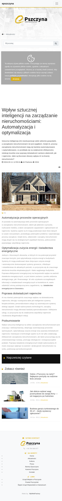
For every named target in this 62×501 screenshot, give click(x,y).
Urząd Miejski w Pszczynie (31, 479)
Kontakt (32, 472)
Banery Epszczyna (32, 467)
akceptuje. (16, 79)
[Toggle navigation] (56, 3)
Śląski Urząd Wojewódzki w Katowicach (32, 485)
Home (32, 456)
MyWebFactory (34, 493)
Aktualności (44, 383)
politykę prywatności (19, 76)
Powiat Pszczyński (31, 482)
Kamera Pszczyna (31, 469)
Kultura (31, 461)
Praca (32, 464)
